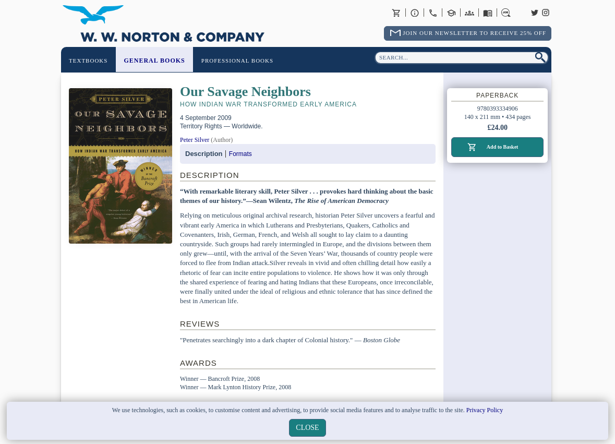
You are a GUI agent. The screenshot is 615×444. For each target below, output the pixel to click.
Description (204, 154)
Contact (433, 12)
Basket (396, 12)
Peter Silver (194, 139)
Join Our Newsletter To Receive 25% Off (474, 33)
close (307, 427)
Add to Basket (502, 147)
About (414, 12)
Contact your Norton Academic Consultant (451, 12)
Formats (240, 154)
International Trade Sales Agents (469, 12)
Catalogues (487, 12)
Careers (506, 12)
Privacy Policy (484, 410)
